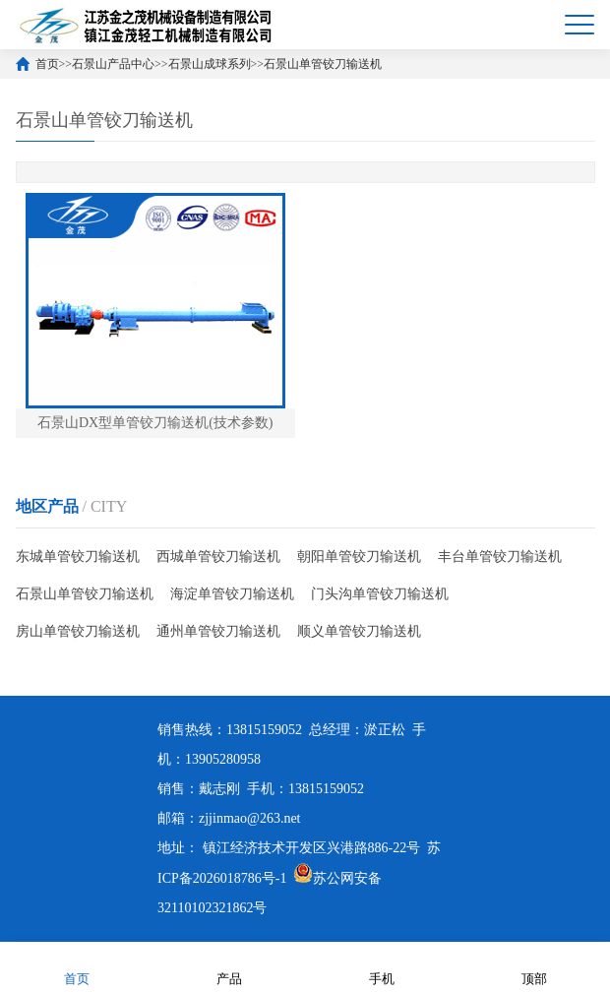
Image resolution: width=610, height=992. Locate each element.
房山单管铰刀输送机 (78, 631)
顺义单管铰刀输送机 (359, 631)
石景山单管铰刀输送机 (323, 64)
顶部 (534, 966)
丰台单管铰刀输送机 (500, 556)
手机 (382, 966)
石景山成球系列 (209, 64)
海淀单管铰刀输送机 (232, 594)
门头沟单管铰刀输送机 (380, 594)
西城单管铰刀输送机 (218, 556)
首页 (47, 64)
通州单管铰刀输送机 (218, 631)
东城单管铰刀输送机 (78, 556)
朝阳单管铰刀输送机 (359, 556)
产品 (229, 966)
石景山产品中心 (113, 64)
